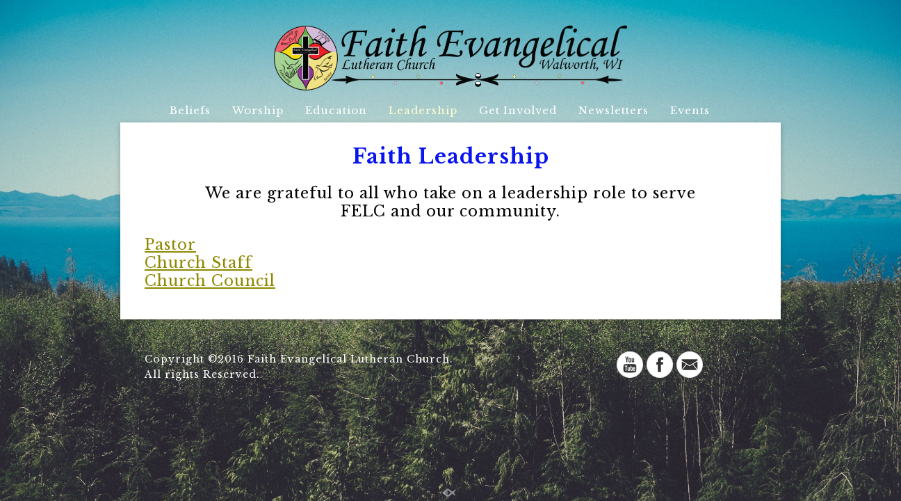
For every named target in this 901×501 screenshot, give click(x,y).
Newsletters (613, 110)
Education (336, 110)
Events (690, 110)
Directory (439, 136)
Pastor (170, 244)
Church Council (210, 280)
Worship (258, 110)
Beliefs (190, 110)
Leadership (423, 110)
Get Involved (518, 110)
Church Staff (198, 262)
